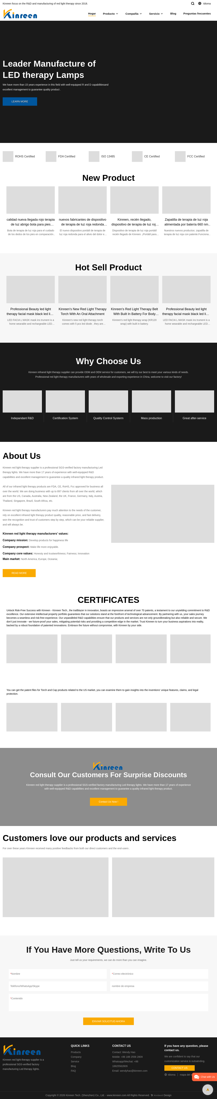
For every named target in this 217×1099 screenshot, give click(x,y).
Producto (109, 13)
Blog (173, 13)
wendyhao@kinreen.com (133, 1070)
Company (76, 1056)
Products (76, 1052)
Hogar (92, 13)
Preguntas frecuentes (197, 13)
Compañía (131, 13)
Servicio (154, 13)
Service (75, 1061)
